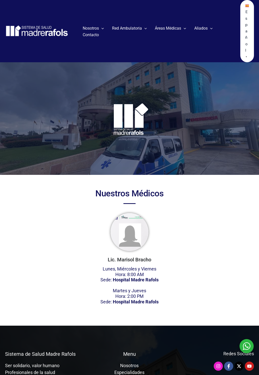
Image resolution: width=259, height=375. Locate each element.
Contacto (91, 34)
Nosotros (93, 28)
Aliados (203, 28)
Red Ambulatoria (129, 28)
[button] (101, 28)
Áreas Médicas (170, 28)
